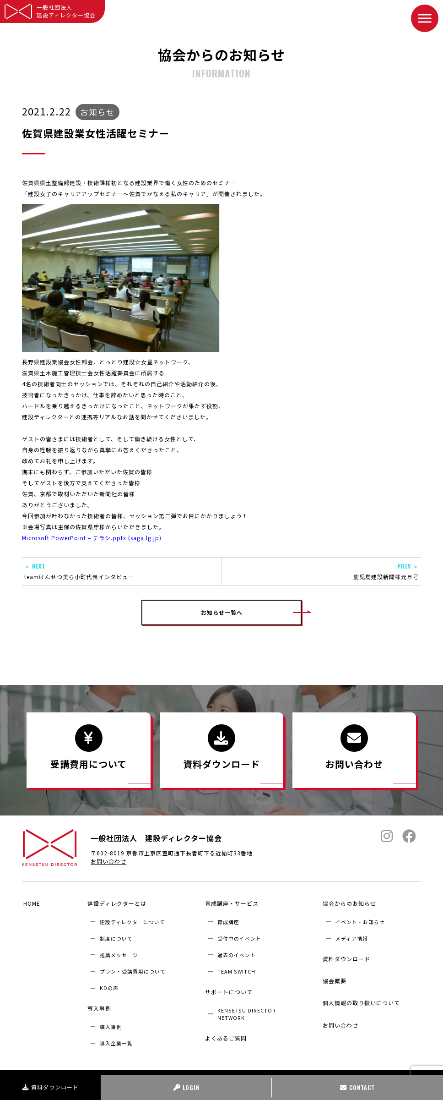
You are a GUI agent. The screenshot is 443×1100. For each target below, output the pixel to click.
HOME (30, 903)
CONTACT (357, 1087)
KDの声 (109, 986)
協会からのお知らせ (348, 903)
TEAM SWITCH (236, 969)
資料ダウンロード (50, 1087)
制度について (116, 936)
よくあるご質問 (224, 1029)
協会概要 (334, 972)
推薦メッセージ (119, 952)
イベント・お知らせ (360, 919)
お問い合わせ (108, 864)
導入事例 (98, 1004)
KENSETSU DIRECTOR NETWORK (246, 1007)
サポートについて (227, 987)
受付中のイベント (239, 936)
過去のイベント (236, 952)
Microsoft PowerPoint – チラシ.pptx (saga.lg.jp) (92, 538)
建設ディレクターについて (132, 919)
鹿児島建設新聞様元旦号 (321, 571)
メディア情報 (351, 936)
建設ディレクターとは (115, 903)
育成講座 (228, 919)
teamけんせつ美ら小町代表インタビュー (121, 571)
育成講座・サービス (230, 903)
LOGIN (186, 1087)
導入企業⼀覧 (116, 1036)
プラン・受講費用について (133, 969)
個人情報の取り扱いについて (360, 990)
